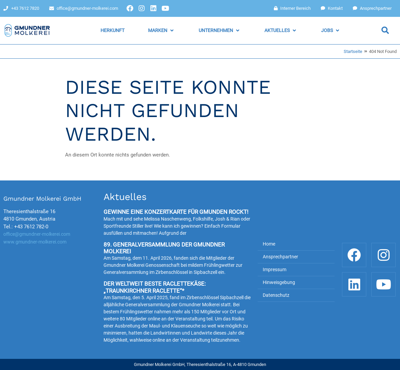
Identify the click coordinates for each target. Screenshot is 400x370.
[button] (161, 30)
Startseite (353, 51)
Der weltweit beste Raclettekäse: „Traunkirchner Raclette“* (155, 287)
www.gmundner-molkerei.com (34, 242)
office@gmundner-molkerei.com (36, 234)
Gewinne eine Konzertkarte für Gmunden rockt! (176, 211)
